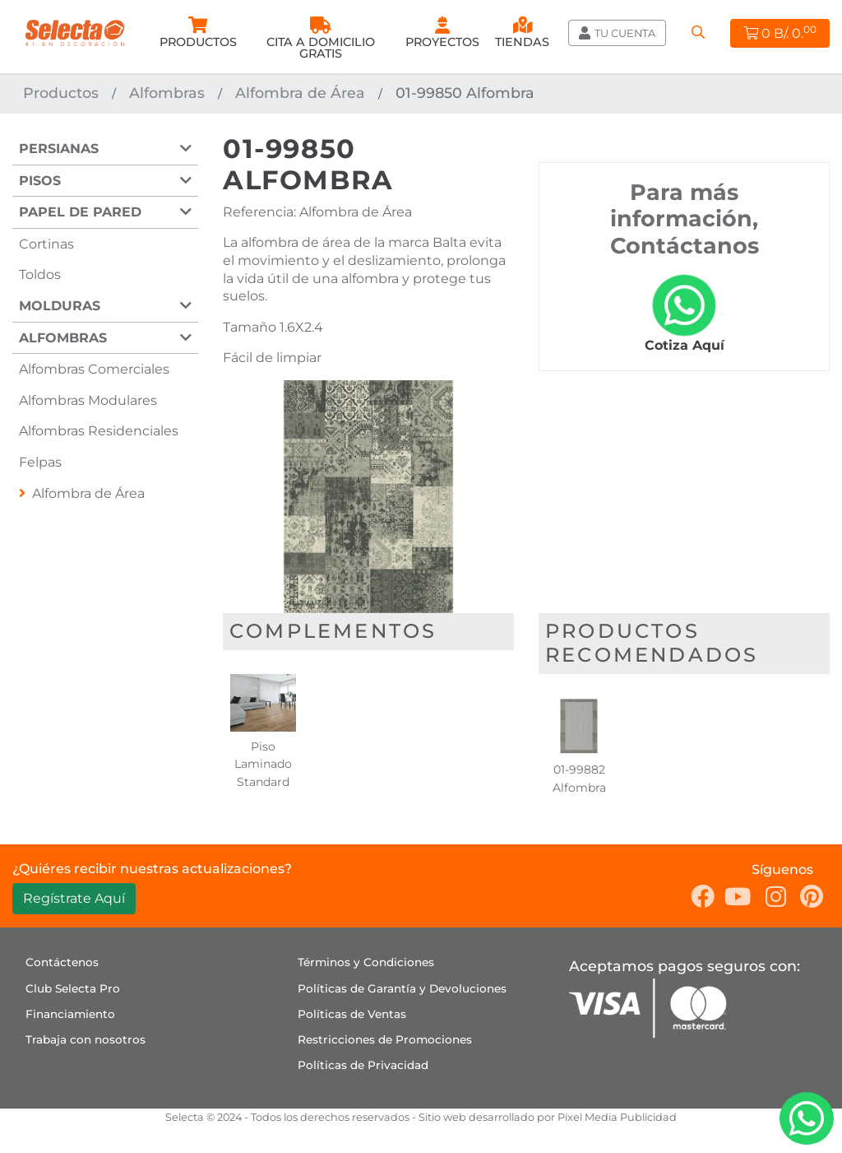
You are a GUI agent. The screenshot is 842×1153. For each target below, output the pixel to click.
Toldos (40, 274)
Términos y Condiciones (366, 962)
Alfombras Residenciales (98, 431)
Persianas (59, 148)
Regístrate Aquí (74, 898)
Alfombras (167, 92)
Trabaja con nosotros (85, 1039)
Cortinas (46, 244)
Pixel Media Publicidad (617, 1117)
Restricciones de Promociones (385, 1039)
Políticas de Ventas (352, 1013)
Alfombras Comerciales (94, 369)
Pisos (40, 180)
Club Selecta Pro (72, 988)
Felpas (40, 462)
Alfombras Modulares (88, 400)
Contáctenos (62, 962)
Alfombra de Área (300, 92)
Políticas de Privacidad (363, 1065)
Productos (61, 92)
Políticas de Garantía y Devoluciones (402, 988)
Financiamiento (70, 1013)
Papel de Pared (80, 212)
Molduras (59, 306)
